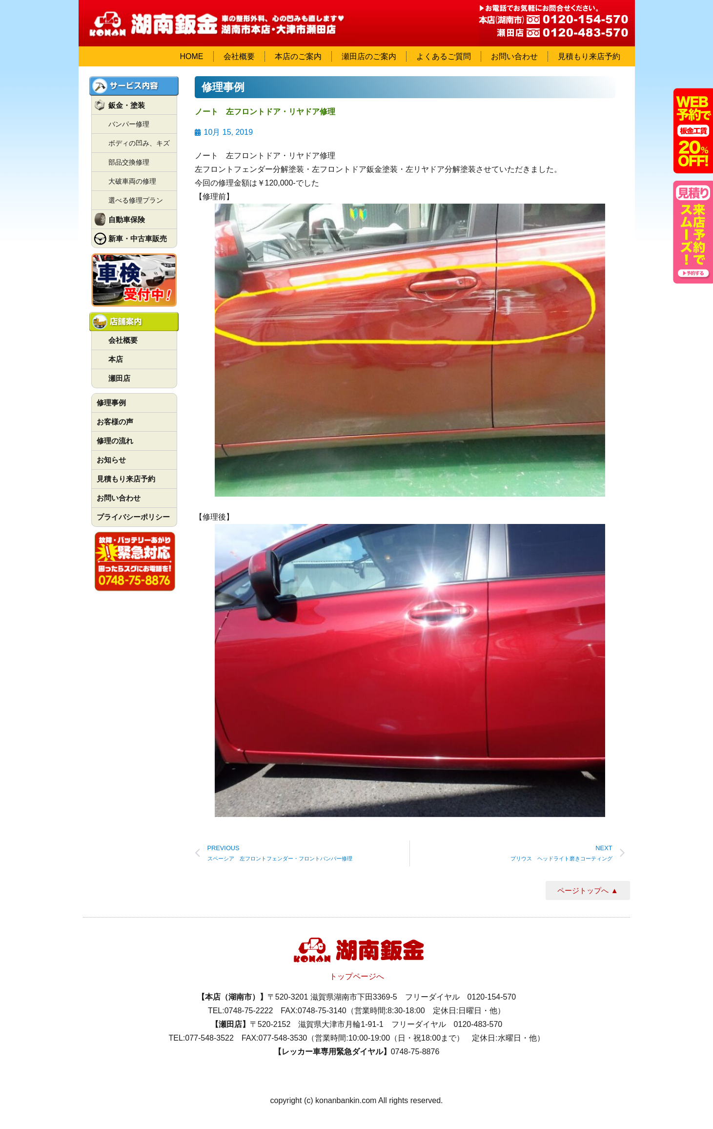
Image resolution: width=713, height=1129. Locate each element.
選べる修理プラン (135, 200)
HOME (192, 56)
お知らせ (111, 460)
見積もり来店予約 (589, 56)
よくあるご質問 (443, 56)
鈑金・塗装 (126, 105)
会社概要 (239, 56)
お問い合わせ (514, 56)
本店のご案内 (298, 56)
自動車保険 (126, 219)
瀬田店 (119, 378)
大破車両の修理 (132, 181)
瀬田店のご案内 (369, 56)
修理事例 (111, 402)
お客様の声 (115, 422)
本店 (115, 359)
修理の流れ (115, 441)
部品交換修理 (128, 162)
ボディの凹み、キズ (139, 143)
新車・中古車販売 (137, 238)
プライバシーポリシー (133, 517)
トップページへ (356, 976)
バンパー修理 (128, 124)
